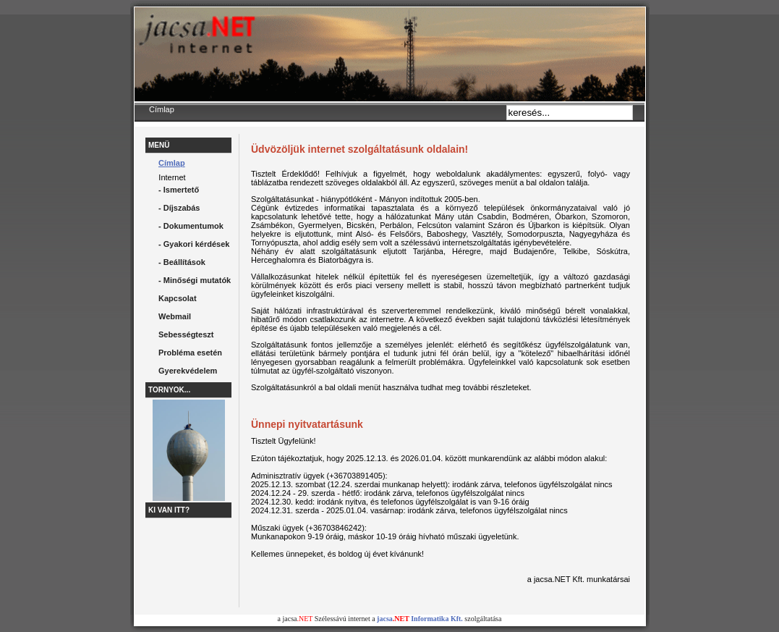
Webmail (174, 316)
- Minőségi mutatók (194, 280)
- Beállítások (181, 262)
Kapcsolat (177, 298)
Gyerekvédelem (187, 370)
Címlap (171, 163)
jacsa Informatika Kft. (420, 619)
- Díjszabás (179, 207)
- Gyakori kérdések (193, 244)
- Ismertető (178, 189)
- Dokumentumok (191, 226)
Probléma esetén (190, 352)
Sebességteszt (185, 334)
